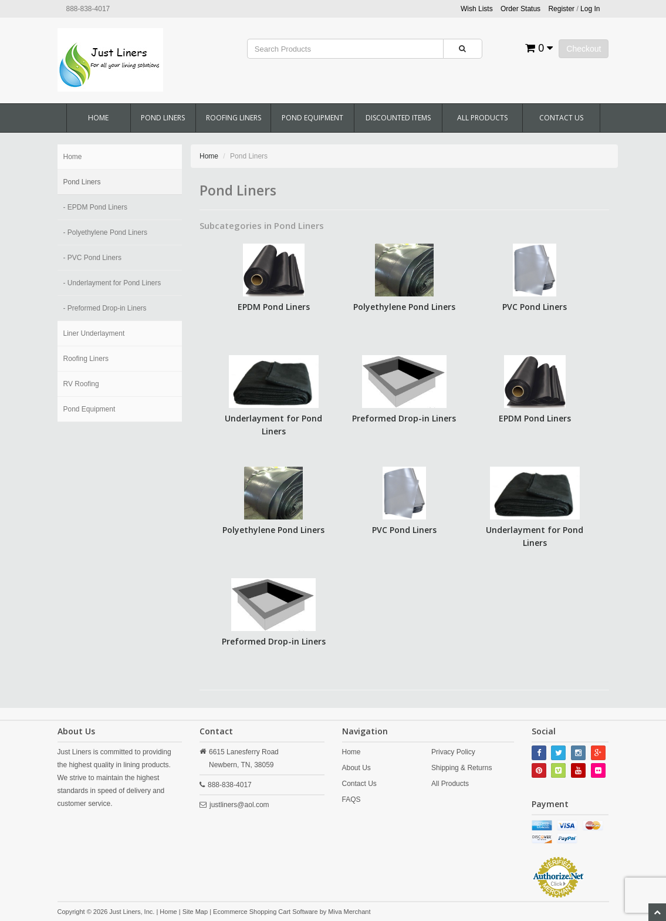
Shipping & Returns (461, 768)
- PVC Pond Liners (92, 258)
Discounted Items (398, 118)
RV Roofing (81, 384)
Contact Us (561, 118)
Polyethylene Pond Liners (404, 306)
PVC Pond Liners (534, 306)
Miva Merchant (349, 911)
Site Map (195, 911)
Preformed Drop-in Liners (404, 418)
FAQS (351, 799)
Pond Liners (163, 118)
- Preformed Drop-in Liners (105, 308)
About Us (356, 768)
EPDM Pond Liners (274, 306)
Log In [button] (590, 9)
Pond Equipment (312, 118)
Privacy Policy (453, 752)
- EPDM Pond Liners (95, 207)
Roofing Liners (233, 118)
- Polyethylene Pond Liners (105, 232)
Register (561, 9)
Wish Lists (477, 9)
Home (98, 118)
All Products (482, 118)
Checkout (583, 48)
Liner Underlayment (94, 333)
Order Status (520, 9)
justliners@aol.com (239, 805)
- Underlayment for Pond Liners (112, 283)
